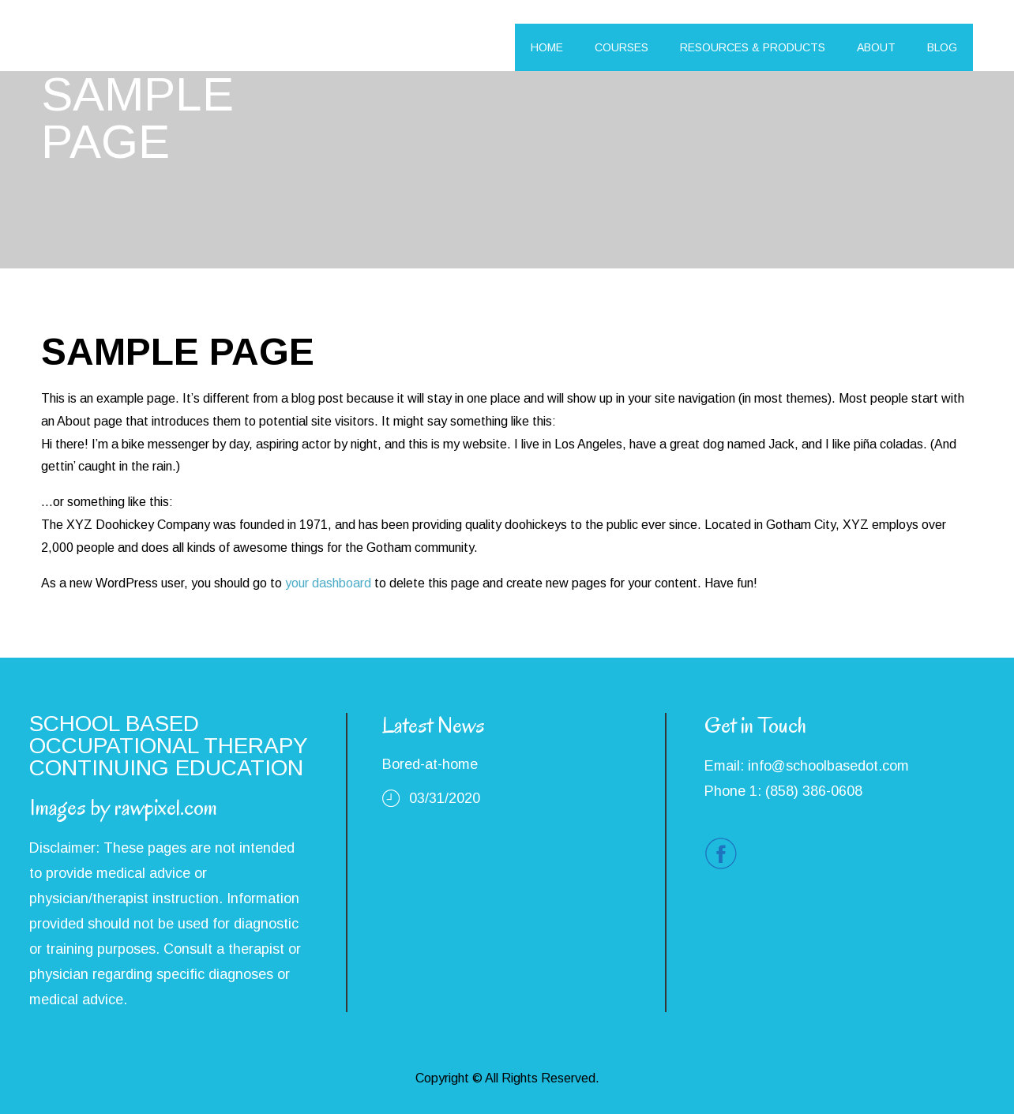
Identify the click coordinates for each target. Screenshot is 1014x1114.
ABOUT (876, 47)
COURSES (621, 47)
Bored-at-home (430, 764)
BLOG (942, 47)
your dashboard (328, 583)
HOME (547, 47)
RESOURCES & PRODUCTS (752, 47)
